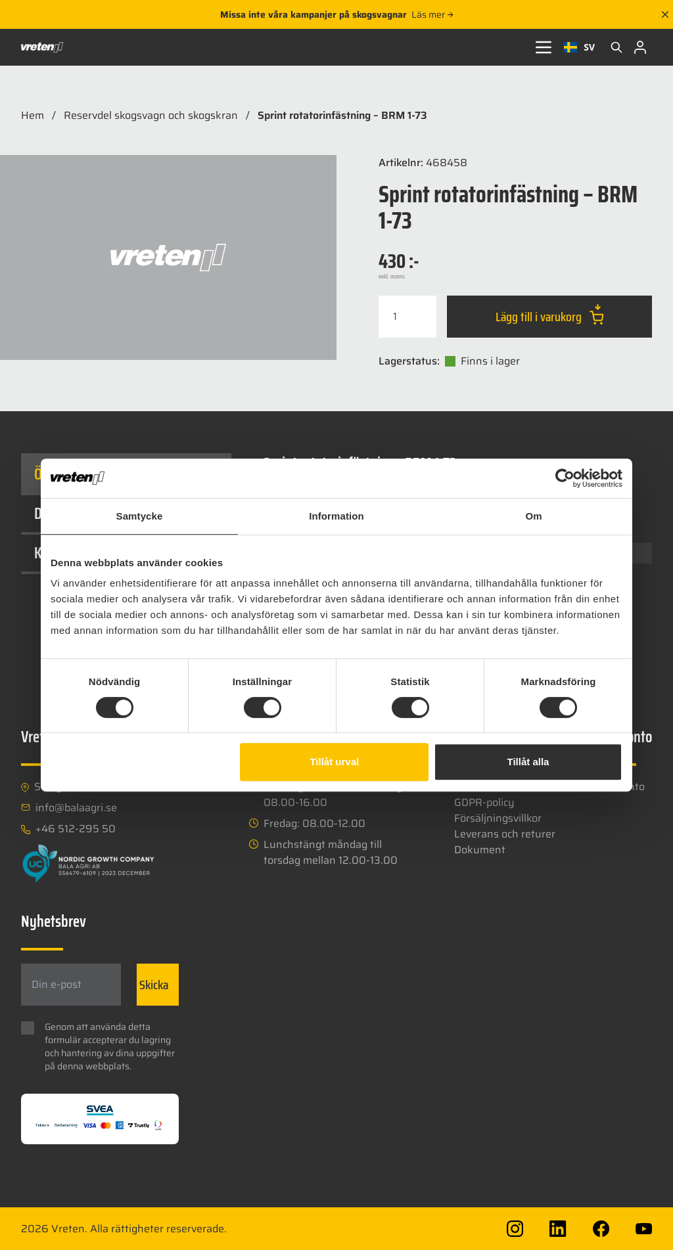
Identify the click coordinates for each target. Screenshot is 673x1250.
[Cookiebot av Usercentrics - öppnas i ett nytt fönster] (564, 478)
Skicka (153, 984)
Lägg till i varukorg (550, 315)
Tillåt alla (528, 761)
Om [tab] (533, 516)
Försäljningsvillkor (498, 818)
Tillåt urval (334, 761)
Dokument (479, 849)
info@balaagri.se (76, 808)
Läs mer (432, 14)
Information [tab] (336, 516)
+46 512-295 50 (75, 829)
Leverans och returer (504, 834)
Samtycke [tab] (139, 516)
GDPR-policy (484, 802)
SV (579, 47)
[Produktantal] (407, 317)
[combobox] (579, 47)
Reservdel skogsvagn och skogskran (151, 115)
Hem (32, 115)
